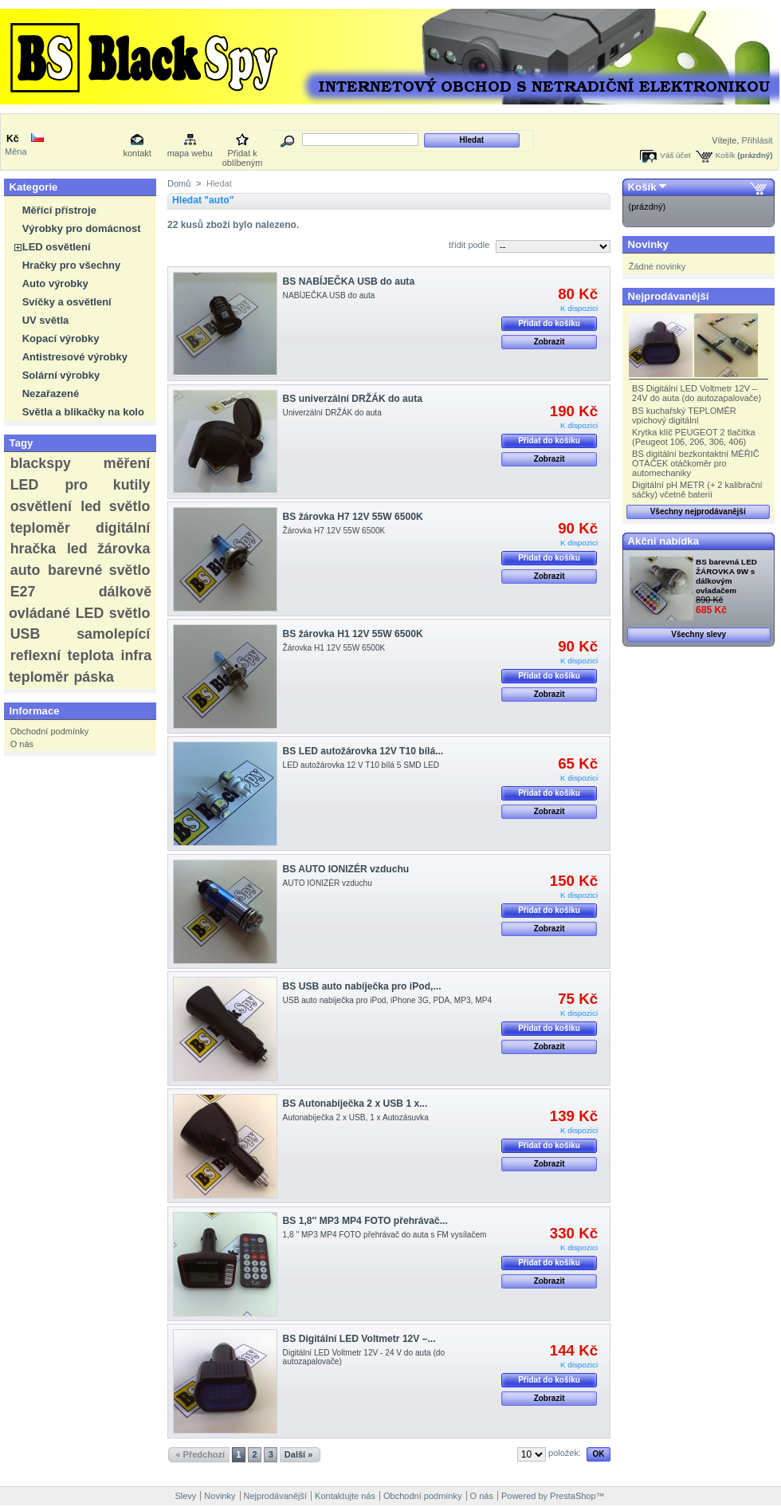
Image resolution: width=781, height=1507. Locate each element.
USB (25, 634)
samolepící (113, 634)
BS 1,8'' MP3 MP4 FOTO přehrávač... (365, 1220)
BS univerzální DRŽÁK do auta (352, 398)
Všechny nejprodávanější (698, 511)
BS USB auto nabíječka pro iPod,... (362, 986)
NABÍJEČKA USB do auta (329, 295)
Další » (298, 1454)
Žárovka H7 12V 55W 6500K (334, 530)
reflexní (35, 655)
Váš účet (675, 155)
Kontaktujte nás (345, 1496)
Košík (726, 155)
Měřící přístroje (59, 210)
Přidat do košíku (549, 323)
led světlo (115, 506)
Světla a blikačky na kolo (83, 412)
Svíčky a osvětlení (67, 302)
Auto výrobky (55, 283)
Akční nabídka (663, 541)
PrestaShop (572, 1496)
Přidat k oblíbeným (242, 154)
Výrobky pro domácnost (81, 228)
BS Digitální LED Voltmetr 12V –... (359, 1338)
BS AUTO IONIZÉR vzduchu (346, 869)
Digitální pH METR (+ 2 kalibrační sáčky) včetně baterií (697, 489)
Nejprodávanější (668, 296)
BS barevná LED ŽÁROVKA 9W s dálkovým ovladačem (726, 576)
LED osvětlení (56, 247)
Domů (178, 183)
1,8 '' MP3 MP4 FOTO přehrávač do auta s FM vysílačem (385, 1234)
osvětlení (41, 506)
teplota (91, 655)
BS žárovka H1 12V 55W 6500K (353, 633)
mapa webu (190, 153)
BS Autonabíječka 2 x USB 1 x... (355, 1103)
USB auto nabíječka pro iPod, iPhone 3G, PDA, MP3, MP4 (387, 1000)
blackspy (40, 463)
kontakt (137, 153)
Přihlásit (756, 140)
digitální (123, 528)
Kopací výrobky (61, 338)
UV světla (45, 320)
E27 (23, 592)
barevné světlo (99, 570)
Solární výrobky (61, 375)
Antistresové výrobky (75, 357)
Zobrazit (549, 341)
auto (25, 570)
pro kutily (107, 485)
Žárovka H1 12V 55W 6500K (334, 647)
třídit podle (469, 245)
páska (93, 677)
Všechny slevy (698, 634)
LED (24, 485)
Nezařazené (51, 393)
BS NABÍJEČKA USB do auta (349, 281)
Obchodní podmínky (49, 731)
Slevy (185, 1496)
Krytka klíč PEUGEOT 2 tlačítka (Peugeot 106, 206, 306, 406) (693, 437)
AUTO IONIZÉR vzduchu (327, 883)
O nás (21, 744)
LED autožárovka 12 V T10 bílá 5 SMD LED (361, 765)
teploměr (40, 528)
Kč (12, 138)
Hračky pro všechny (71, 265)
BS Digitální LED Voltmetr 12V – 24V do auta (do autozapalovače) (696, 393)
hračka (33, 549)
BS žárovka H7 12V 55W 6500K (353, 516)
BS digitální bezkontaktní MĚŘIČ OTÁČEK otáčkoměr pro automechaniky (695, 463)
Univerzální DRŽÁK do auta (332, 412)
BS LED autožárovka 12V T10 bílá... (363, 751)
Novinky (648, 244)
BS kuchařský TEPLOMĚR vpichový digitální (684, 415)
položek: (564, 1453)
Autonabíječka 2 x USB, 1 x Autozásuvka (356, 1117)
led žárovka (108, 549)
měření (127, 463)
